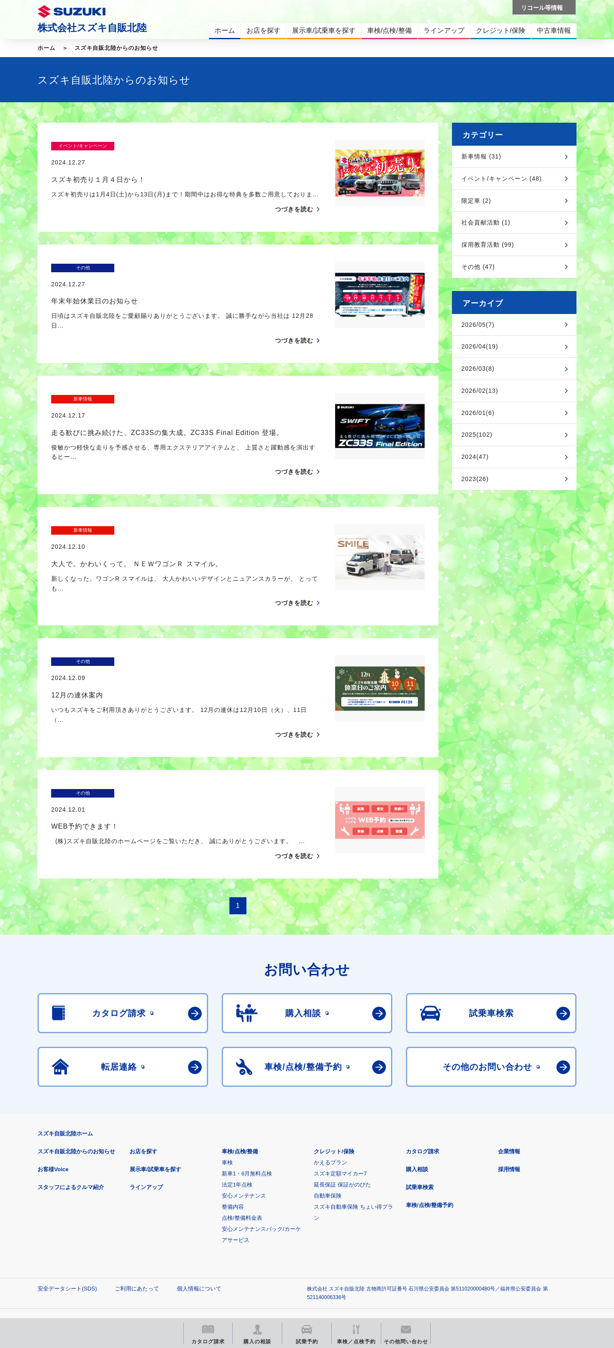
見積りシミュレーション (188, 1256)
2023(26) (475, 478)
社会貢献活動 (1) (485, 222)
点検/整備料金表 (242, 1135)
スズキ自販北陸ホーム (65, 1051)
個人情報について (199, 1206)
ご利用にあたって (137, 1206)
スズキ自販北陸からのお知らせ (116, 48)
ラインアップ (146, 1104)
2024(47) (475, 456)
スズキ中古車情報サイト (506, 1256)
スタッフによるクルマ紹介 (71, 1104)
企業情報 (509, 1069)
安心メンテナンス (244, 1113)
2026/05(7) (478, 324)
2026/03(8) (478, 368)
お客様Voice (53, 1086)
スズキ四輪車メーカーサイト (82, 1256)
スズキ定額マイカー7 (340, 1091)
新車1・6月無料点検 (247, 1091)
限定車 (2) (476, 200)
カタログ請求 (422, 1069)
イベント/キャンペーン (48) (501, 178)
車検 (227, 1080)
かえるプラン (330, 1080)
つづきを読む (294, 192)
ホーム (46, 48)
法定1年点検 (237, 1102)
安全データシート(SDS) (67, 1206)
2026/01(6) (478, 412)
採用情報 (509, 1086)
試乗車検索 (420, 1104)
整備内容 (233, 1124)
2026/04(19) (479, 346)
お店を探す (143, 1069)
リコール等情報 (400, 1256)
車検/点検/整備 (240, 1069)
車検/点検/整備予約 (429, 1122)
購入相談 (417, 1086)
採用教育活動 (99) (487, 244)
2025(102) (476, 434)
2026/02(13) (479, 390)
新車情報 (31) (481, 156)
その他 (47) (478, 266)
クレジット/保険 (334, 1069)
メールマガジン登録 (294, 1256)
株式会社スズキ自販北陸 (92, 27)
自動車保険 (328, 1113)
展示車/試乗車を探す (155, 1086)
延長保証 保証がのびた (342, 1102)
